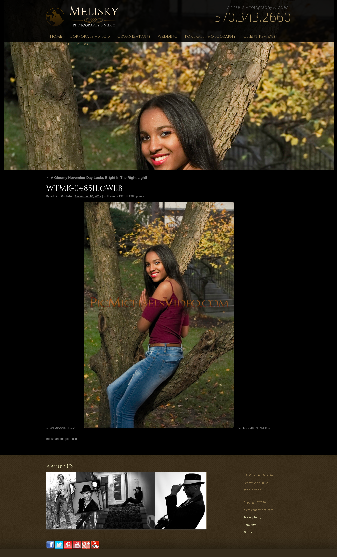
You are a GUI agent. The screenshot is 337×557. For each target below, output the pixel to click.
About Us (59, 466)
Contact (60, 44)
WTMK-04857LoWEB (252, 428)
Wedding (167, 36)
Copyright (250, 524)
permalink (71, 439)
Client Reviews (259, 36)
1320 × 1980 (127, 196)
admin (54, 196)
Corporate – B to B (90, 36)
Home (56, 36)
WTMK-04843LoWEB (64, 428)
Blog (82, 44)
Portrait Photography (210, 36)
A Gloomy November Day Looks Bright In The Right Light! (96, 178)
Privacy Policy (252, 517)
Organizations (133, 36)
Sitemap (249, 532)
